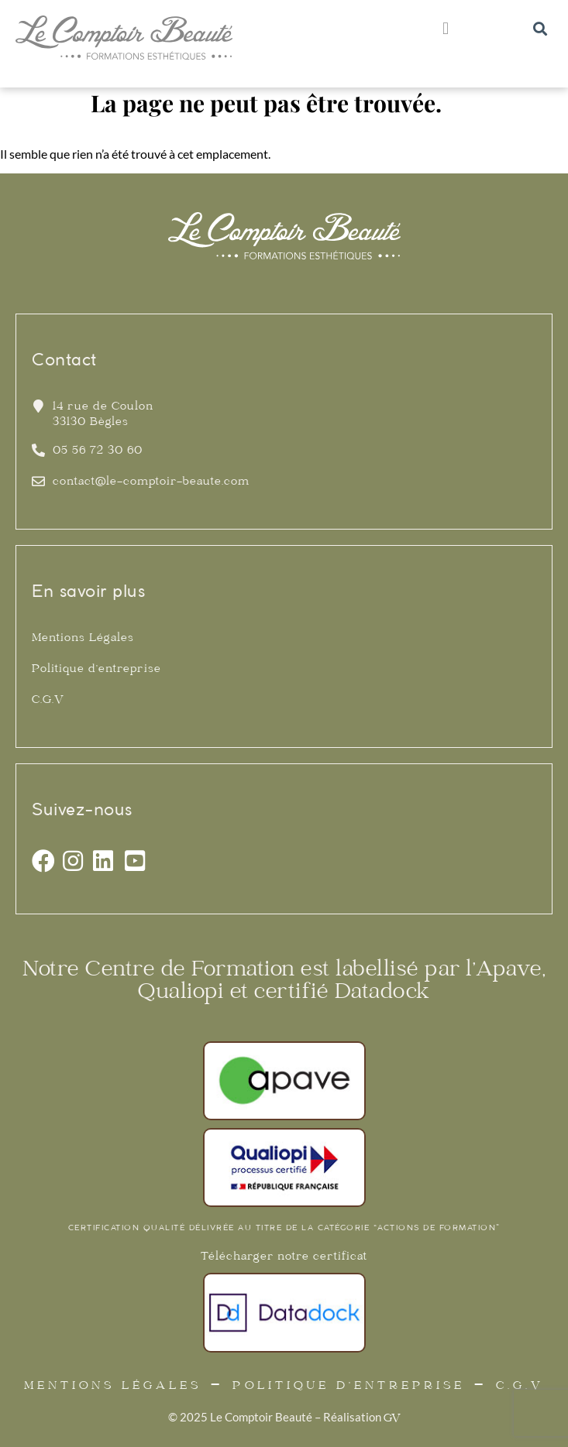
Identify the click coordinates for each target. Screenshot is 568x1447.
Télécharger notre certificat (284, 1257)
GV (392, 1419)
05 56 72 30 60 (98, 451)
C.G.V (48, 700)
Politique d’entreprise (96, 669)
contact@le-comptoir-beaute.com (151, 482)
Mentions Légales (83, 638)
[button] (445, 28)
